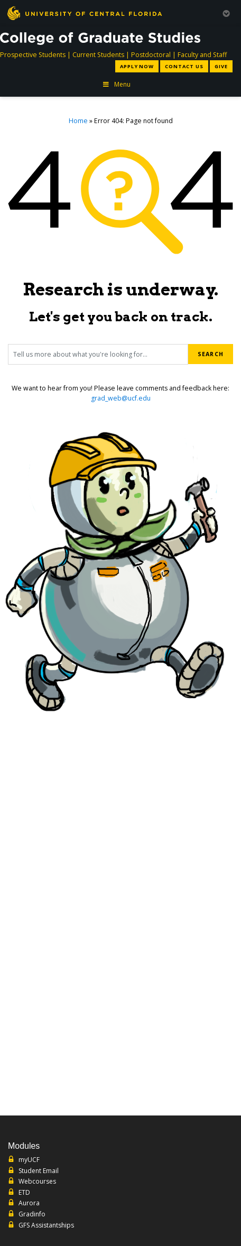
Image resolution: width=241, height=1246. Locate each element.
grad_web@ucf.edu (121, 398)
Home (78, 120)
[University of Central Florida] (84, 13)
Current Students (98, 54)
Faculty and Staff (202, 54)
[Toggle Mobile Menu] (226, 12)
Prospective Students (33, 54)
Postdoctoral (151, 54)
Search (210, 354)
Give (221, 66)
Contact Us (184, 66)
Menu (116, 84)
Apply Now (137, 66)
